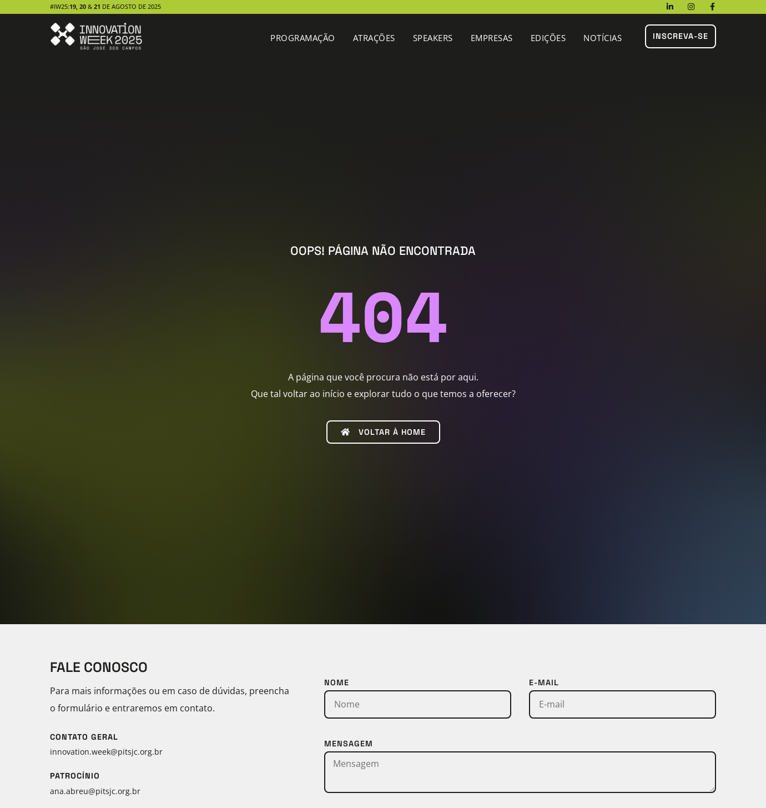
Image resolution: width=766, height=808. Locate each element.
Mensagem (348, 744)
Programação (302, 37)
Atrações (374, 37)
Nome (336, 682)
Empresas (492, 37)
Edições (548, 37)
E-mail (544, 682)
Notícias (602, 37)
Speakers (433, 37)
